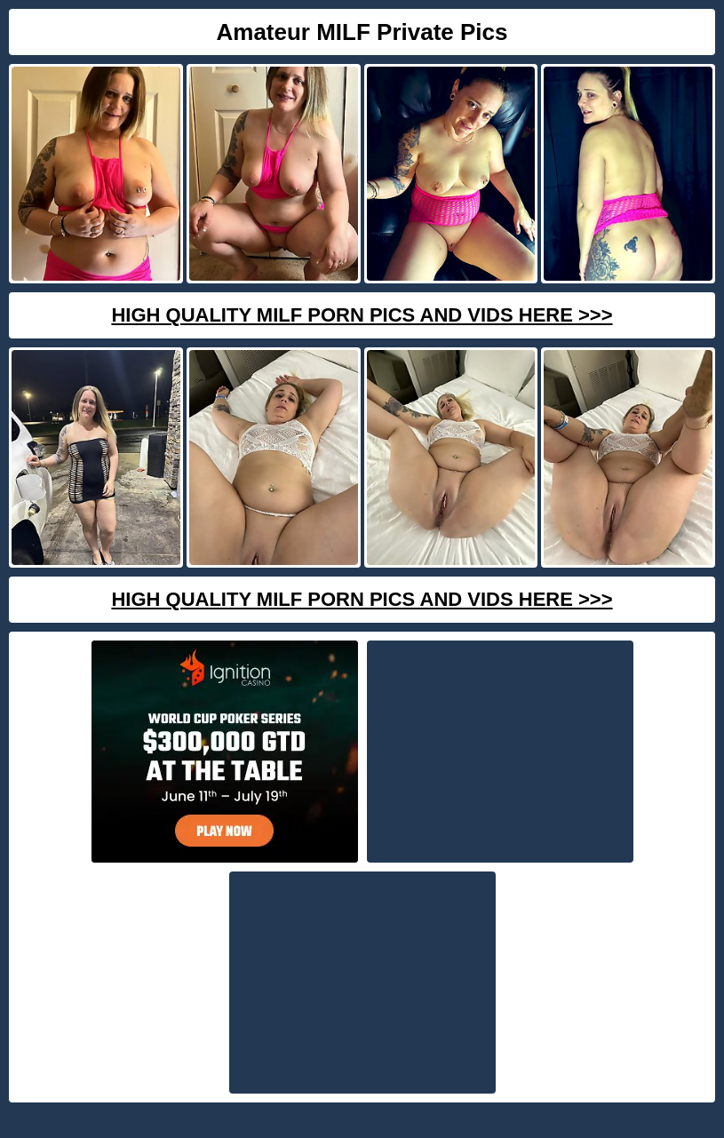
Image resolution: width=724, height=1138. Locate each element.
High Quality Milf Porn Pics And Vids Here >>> (361, 315)
